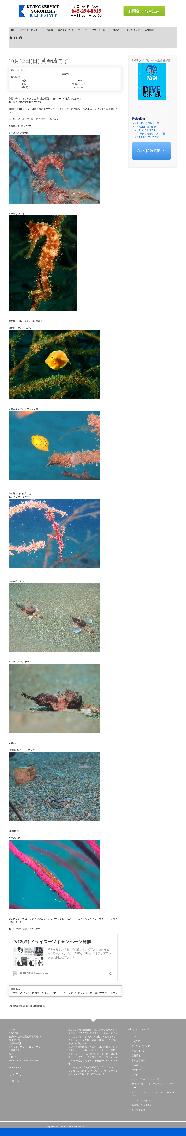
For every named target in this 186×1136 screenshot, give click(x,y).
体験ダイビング (65, 30)
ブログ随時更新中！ (151, 151)
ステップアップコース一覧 (92, 31)
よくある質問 (133, 30)
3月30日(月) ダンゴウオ (147, 137)
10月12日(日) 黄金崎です (39, 61)
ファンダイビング (30, 30)
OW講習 (49, 30)
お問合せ (136, 1070)
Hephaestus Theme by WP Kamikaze (65, 1126)
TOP (13, 30)
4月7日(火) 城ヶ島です (146, 126)
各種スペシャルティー (143, 1105)
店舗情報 (149, 30)
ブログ (135, 1074)
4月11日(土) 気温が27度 (147, 123)
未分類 (15, 1081)
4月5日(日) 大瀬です (145, 130)
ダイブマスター (139, 1110)
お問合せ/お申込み (144, 11)
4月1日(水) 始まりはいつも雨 (150, 133)
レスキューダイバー (142, 1100)
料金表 (117, 30)
